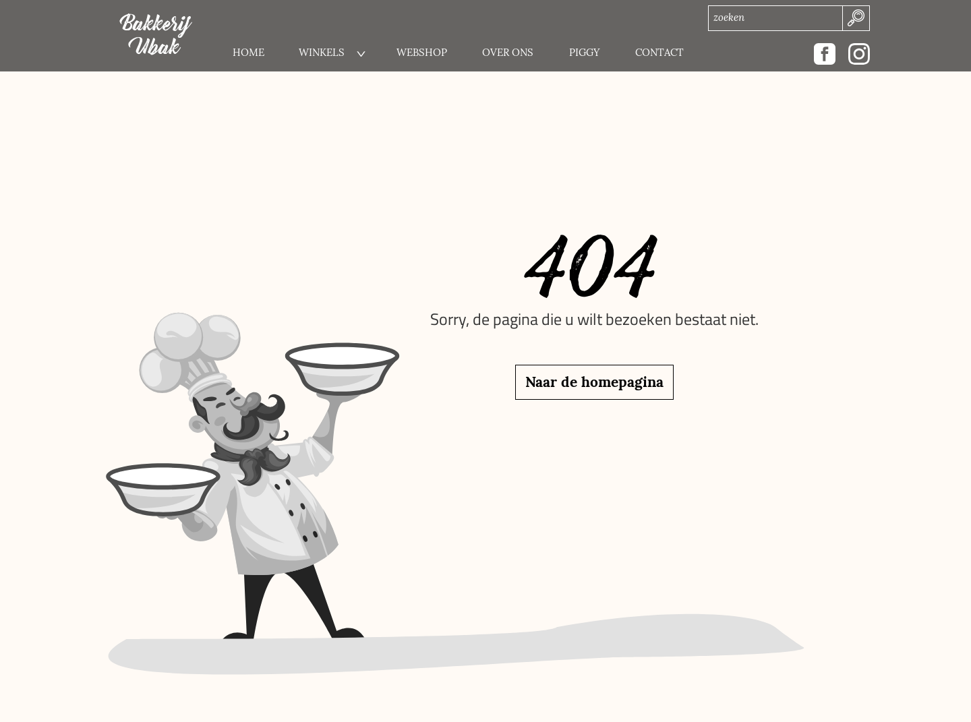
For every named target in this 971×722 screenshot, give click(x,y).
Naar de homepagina (594, 382)
